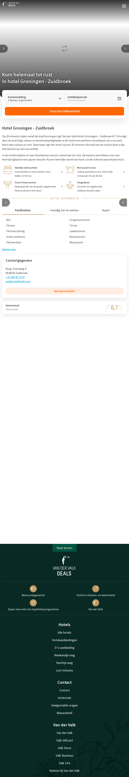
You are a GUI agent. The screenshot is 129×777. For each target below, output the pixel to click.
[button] (6, 202)
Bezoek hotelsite (64, 291)
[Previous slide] (4, 48)
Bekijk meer (9, 249)
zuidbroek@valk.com (18, 281)
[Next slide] (125, 48)
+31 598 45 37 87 (15, 277)
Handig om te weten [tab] (64, 210)
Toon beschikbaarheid (64, 111)
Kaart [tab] (106, 210)
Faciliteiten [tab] (23, 210)
